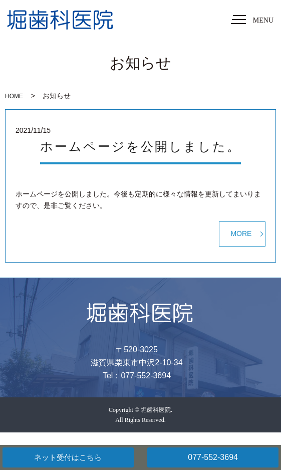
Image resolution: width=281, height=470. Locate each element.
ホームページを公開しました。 (140, 146)
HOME (14, 96)
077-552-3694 (213, 457)
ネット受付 (68, 457)
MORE (240, 233)
